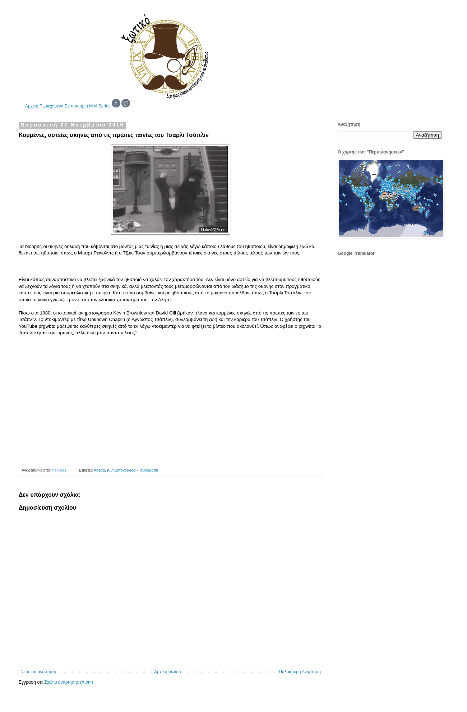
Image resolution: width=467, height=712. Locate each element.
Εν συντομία (76, 106)
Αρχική (31, 106)
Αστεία (99, 470)
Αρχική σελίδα (167, 671)
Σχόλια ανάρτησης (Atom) (68, 682)
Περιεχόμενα (52, 106)
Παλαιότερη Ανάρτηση (300, 671)
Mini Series (99, 106)
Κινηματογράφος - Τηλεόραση (132, 470)
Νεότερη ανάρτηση (38, 671)
